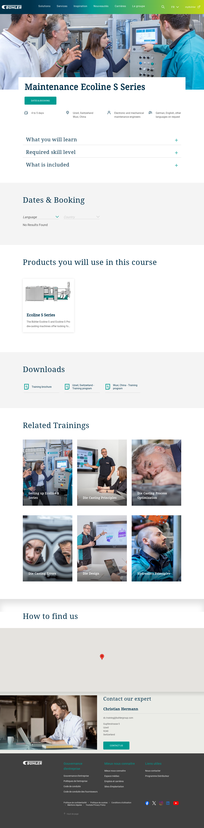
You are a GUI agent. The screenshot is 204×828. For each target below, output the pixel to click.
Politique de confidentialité (75, 802)
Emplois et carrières (114, 781)
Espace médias (111, 775)
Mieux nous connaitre (115, 770)
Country (82, 217)
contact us (116, 745)
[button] (102, 657)
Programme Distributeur (157, 775)
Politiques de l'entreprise (75, 781)
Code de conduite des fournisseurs (81, 791)
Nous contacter (152, 770)
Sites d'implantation (114, 786)
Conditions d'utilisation (121, 802)
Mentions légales (74, 805)
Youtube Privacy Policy (96, 805)
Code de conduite (72, 786)
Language (41, 217)
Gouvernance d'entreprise (76, 775)
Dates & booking (40, 100)
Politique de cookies (99, 802)
